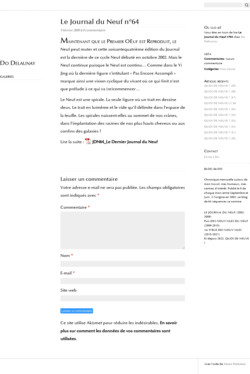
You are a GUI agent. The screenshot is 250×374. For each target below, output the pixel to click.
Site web (68, 290)
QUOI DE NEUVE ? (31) (220, 132)
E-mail (67, 273)
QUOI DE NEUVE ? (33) (220, 121)
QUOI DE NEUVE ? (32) (220, 127)
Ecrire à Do (211, 157)
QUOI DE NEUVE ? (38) (220, 91)
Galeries (7, 77)
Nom (66, 255)
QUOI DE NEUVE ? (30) (220, 138)
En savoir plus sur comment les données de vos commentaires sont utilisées (118, 330)
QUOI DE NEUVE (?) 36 (220, 103)
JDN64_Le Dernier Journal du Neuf (125, 141)
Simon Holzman (235, 364)
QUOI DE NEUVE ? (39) (220, 86)
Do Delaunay (17, 62)
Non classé (227, 69)
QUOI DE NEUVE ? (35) (220, 109)
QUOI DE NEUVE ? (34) (220, 115)
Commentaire (75, 207)
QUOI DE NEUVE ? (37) (220, 97)
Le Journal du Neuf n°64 (99, 21)
